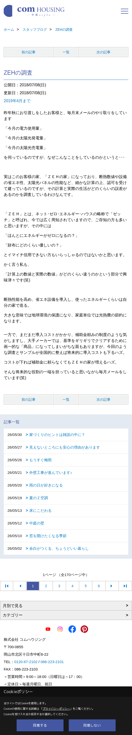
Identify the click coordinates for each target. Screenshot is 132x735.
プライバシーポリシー (56, 709)
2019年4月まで (17, 101)
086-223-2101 (52, 662)
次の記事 (103, 52)
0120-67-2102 (25, 662)
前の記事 (28, 52)
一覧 (66, 52)
